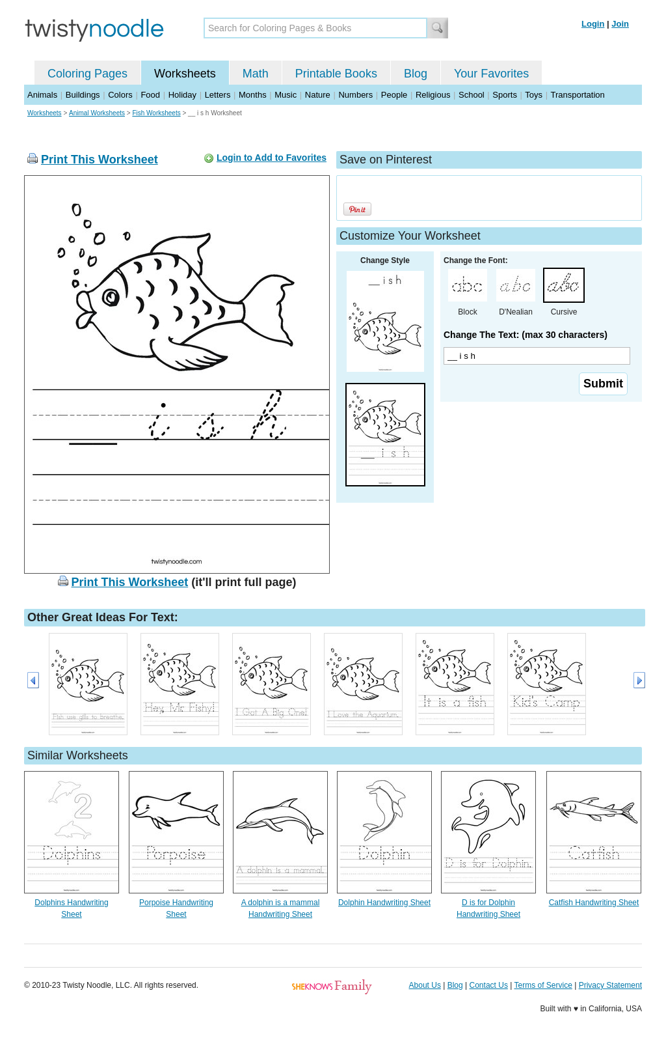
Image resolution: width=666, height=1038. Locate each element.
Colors (120, 95)
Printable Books (336, 73)
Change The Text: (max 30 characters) (525, 335)
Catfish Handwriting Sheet (594, 902)
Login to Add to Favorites (271, 157)
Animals (42, 95)
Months (253, 95)
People (394, 95)
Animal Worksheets (97, 113)
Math (256, 73)
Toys (533, 95)
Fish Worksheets (156, 113)
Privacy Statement (610, 985)
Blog (415, 73)
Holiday (182, 95)
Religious (433, 95)
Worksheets (185, 73)
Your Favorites (491, 73)
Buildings (83, 95)
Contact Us (489, 985)
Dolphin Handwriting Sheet (384, 902)
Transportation (577, 95)
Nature (317, 95)
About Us (425, 985)
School (472, 95)
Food (150, 95)
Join (620, 24)
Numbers (355, 95)
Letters (218, 95)
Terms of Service (543, 985)
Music (285, 95)
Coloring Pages (87, 73)
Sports (504, 95)
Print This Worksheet (99, 159)
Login (592, 24)
